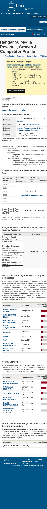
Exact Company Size (33, 124)
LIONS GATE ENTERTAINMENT (10, 382)
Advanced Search (8, 34)
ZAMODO (7, 332)
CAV (5, 340)
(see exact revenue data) (28, 157)
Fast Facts (9, 56)
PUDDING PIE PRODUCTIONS (9, 321)
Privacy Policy (10, 463)
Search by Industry (35, 30)
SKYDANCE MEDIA (11, 393)
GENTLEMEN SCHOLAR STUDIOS (8, 410)
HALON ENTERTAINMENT (10, 404)
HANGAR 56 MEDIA (8, 350)
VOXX (5, 337)
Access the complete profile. (14, 110)
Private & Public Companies (13, 30)
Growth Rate (32, 56)
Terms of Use (26, 461)
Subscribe (42, 16)
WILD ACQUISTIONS (9, 327)
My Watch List (38, 34)
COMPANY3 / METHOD (8, 388)
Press (39, 459)
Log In (33, 16)
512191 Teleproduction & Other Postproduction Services (30, 129)
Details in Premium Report (32, 195)
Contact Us (25, 459)
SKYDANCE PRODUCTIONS (9, 399)
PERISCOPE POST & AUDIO (9, 344)
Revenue (20, 56)
